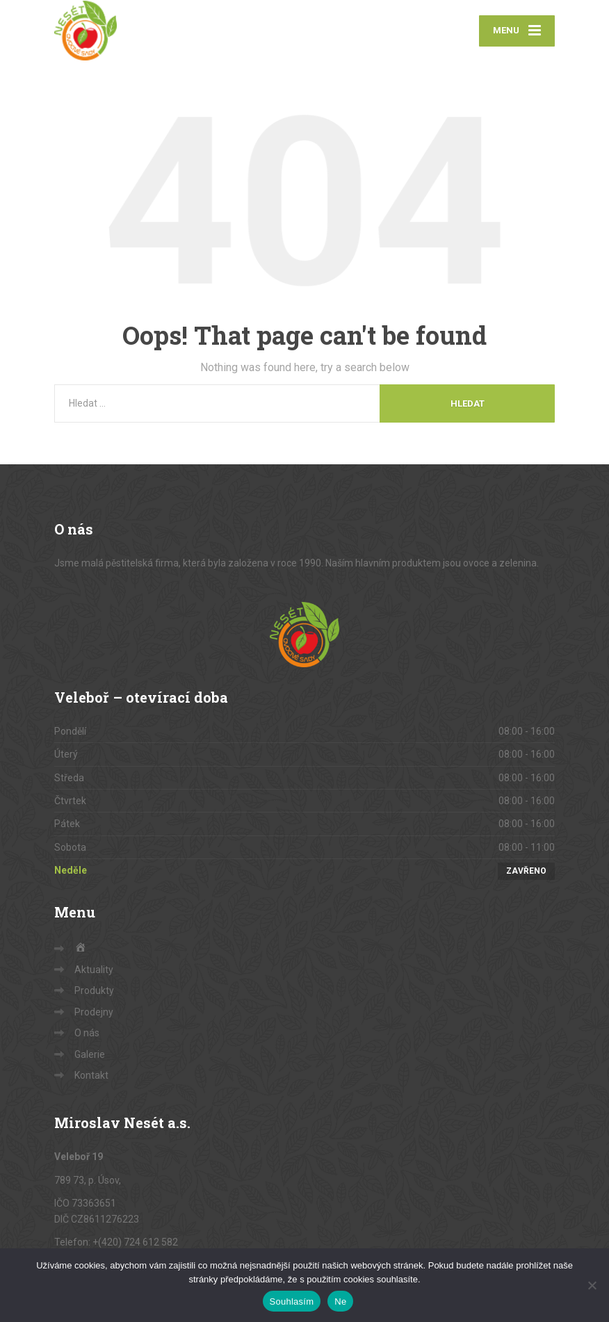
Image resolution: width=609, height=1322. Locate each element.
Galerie (89, 1055)
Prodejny (93, 1013)
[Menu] (517, 31)
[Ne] (592, 1285)
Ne (340, 1301)
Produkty (94, 991)
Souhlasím (292, 1301)
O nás (86, 1034)
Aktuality (93, 971)
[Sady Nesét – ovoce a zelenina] (85, 30)
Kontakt (91, 1076)
